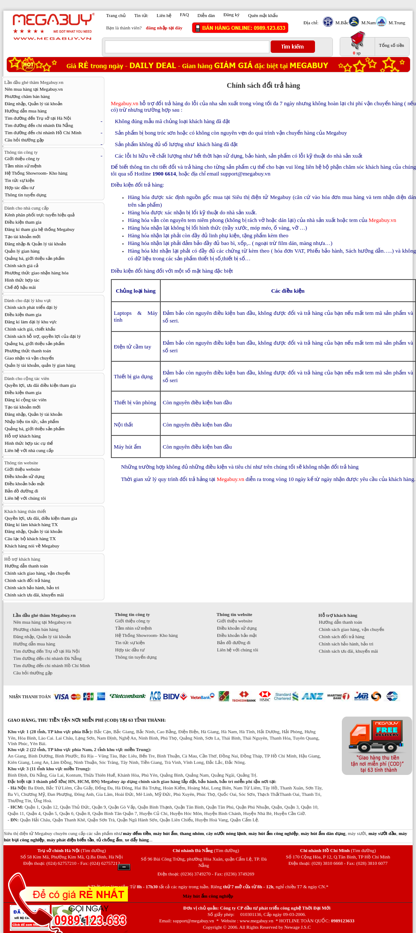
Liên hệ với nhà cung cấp (29, 450)
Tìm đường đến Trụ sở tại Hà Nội (38, 118)
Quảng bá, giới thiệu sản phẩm (34, 258)
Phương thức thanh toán (28, 350)
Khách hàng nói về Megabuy (32, 545)
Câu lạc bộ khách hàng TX (30, 538)
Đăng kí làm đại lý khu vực (31, 321)
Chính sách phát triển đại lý (31, 307)
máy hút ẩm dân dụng (323, 833)
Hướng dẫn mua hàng (26, 110)
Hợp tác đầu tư (19, 187)
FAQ (184, 14)
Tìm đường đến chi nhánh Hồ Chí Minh (43, 132)
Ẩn (124, 867)
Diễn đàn (206, 15)
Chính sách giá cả (21, 265)
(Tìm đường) (93, 850)
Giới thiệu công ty (22, 158)
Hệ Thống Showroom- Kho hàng (36, 173)
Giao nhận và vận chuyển (29, 357)
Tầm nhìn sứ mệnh (23, 165)
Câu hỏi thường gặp (24, 139)
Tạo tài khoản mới (22, 236)
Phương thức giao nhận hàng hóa (37, 272)
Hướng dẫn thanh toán (26, 565)
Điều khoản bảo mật (24, 483)
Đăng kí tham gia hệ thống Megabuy (40, 229)
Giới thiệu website (22, 469)
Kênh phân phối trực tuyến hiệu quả (40, 214)
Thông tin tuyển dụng (25, 194)
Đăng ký (231, 14)
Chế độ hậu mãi (20, 287)
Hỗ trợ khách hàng (23, 435)
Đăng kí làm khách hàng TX (31, 524)
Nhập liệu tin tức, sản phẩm (32, 421)
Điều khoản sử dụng (25, 476)
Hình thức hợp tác (22, 279)
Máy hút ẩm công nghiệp (208, 895)
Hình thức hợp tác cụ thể (29, 443)
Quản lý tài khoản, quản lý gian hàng (40, 365)
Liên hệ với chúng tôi (25, 498)
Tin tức (141, 15)
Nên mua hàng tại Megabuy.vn (34, 89)
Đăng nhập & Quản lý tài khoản (35, 243)
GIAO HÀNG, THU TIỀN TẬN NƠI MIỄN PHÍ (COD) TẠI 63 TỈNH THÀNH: (87, 720)
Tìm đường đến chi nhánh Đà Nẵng (39, 125)
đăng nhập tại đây (164, 27)
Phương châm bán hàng (27, 96)
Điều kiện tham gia (23, 222)
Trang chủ (116, 15)
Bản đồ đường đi (21, 490)
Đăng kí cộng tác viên (25, 399)
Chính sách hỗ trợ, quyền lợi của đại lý (43, 336)
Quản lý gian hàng (22, 250)
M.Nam (367, 22)
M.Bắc (341, 22)
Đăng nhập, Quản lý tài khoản (33, 103)
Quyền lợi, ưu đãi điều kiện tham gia (40, 385)
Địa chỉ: (310, 22)
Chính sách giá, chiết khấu (30, 328)
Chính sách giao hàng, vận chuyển (37, 573)
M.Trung (396, 22)
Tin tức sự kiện (19, 180)
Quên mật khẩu (262, 15)
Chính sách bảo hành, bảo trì (32, 587)
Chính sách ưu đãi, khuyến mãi (34, 594)
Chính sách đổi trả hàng (27, 580)
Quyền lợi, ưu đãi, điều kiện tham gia (41, 518)
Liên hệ (164, 15)
